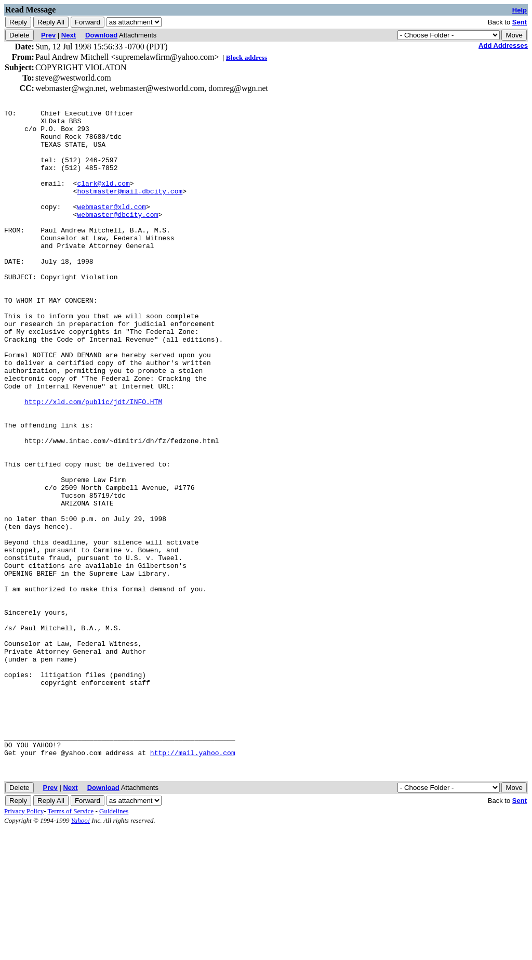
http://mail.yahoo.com (192, 882)
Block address (246, 57)
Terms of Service (71, 942)
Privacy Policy (24, 942)
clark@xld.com (103, 198)
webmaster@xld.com (111, 226)
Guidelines (113, 942)
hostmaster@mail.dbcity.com (129, 208)
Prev (48, 35)
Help (519, 10)
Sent (519, 22)
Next (68, 35)
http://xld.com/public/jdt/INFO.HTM (93, 460)
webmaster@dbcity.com (117, 236)
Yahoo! (80, 951)
